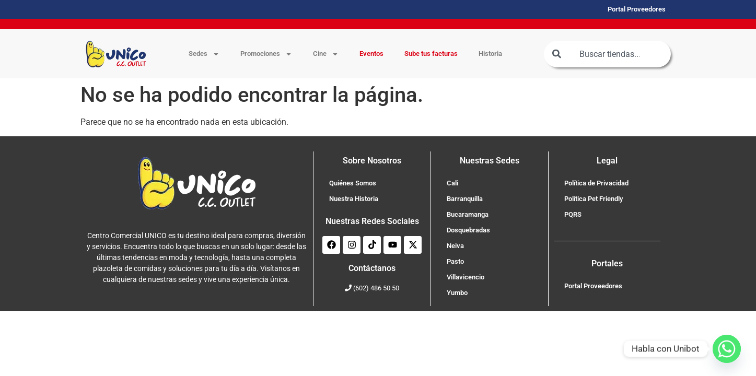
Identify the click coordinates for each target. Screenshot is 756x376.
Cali (452, 183)
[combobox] (607, 54)
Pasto (455, 261)
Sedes (204, 54)
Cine (326, 54)
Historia (490, 53)
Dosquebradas (468, 230)
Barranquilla (465, 199)
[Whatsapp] (727, 349)
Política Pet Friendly (593, 199)
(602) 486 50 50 (376, 288)
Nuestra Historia (353, 199)
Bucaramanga (468, 214)
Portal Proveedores (593, 286)
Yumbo (457, 293)
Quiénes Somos (352, 183)
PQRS (572, 214)
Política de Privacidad (596, 183)
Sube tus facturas (431, 53)
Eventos (371, 53)
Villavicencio (465, 277)
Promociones (266, 54)
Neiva (455, 246)
